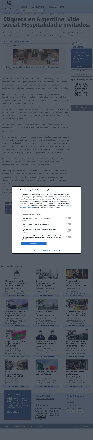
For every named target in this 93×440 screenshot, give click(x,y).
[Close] (77, 190)
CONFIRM (33, 243)
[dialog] (46, 220)
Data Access (46, 250)
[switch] (68, 218)
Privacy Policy (56, 250)
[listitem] (46, 214)
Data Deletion (36, 250)
